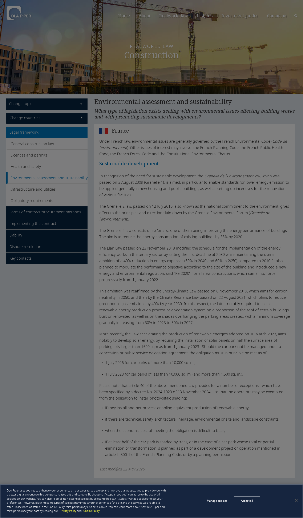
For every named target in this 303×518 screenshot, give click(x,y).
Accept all (247, 501)
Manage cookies (217, 501)
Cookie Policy (91, 511)
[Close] (296, 500)
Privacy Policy (68, 511)
